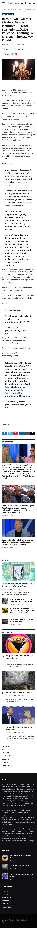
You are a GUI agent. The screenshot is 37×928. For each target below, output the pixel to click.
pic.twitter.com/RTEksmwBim (18, 396)
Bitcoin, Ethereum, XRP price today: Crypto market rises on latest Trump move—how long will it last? (22, 610)
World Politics (8, 14)
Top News (5, 759)
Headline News (7, 756)
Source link (6, 425)
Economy (5, 753)
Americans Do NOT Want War (19, 692)
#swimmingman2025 (14, 390)
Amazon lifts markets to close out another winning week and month (21, 600)
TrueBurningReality (10, 356)
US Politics (5, 762)
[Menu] (3, 3)
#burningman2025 (13, 393)
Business (5, 749)
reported (9, 164)
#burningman (20, 387)
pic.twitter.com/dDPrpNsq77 (17, 322)
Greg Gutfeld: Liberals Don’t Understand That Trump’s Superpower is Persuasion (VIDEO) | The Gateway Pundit (18, 542)
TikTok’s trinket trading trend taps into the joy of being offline (17, 585)
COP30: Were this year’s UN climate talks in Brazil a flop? (21, 620)
